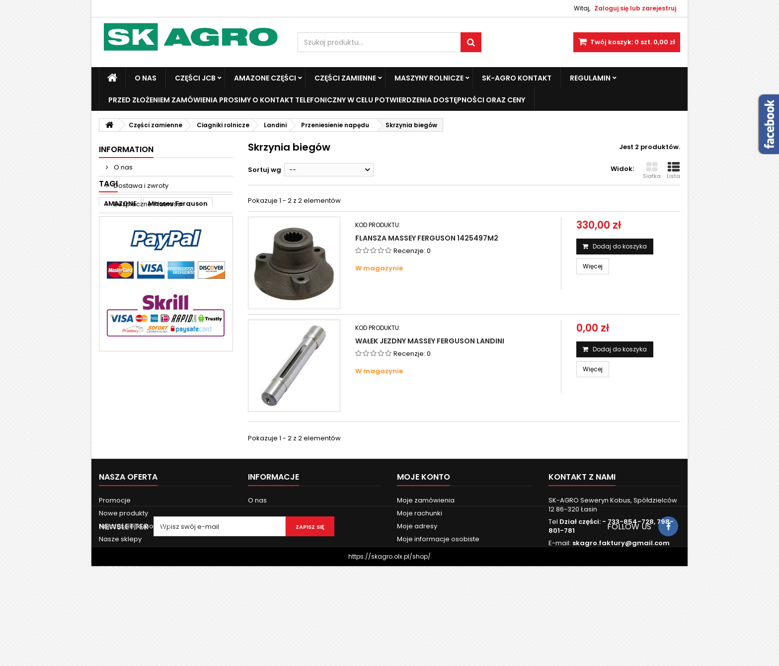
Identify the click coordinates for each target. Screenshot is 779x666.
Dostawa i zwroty (140, 185)
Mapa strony (119, 592)
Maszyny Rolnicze (429, 78)
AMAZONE (120, 268)
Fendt (142, 283)
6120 (111, 313)
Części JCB (195, 78)
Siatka (652, 170)
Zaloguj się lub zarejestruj (635, 8)
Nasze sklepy (134, 222)
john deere (202, 283)
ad (168, 283)
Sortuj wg (264, 169)
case (112, 283)
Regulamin (590, 78)
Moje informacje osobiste (438, 567)
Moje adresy (417, 554)
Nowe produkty (123, 541)
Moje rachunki (419, 541)
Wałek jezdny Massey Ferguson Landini (429, 341)
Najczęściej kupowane (135, 554)
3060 (195, 298)
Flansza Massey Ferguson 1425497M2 (426, 238)
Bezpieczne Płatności (147, 204)
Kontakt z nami (122, 579)
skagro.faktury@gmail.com (621, 571)
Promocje (115, 528)
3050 (166, 298)
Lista (673, 170)
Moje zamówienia (426, 528)
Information (126, 149)
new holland (125, 298)
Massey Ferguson (178, 268)
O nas (145, 78)
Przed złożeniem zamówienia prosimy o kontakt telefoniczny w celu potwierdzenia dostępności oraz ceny (316, 100)
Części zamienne (345, 78)
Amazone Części (265, 78)
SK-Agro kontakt (516, 78)
